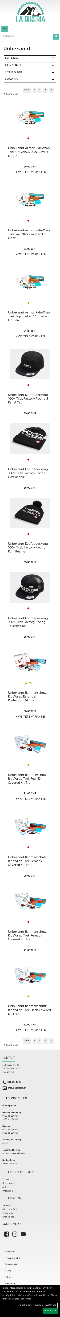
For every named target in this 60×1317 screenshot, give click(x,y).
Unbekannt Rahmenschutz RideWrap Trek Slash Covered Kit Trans (29, 1010)
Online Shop (8, 1217)
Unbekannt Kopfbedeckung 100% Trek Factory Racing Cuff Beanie (28, 473)
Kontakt (6, 1179)
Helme (8, 1271)
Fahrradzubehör (13, 1258)
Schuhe (8, 1277)
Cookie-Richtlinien (22, 1299)
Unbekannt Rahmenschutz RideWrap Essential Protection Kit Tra (27, 697)
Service (6, 1205)
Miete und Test (9, 1209)
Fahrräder (10, 1252)
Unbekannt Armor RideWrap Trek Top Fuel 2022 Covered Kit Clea (29, 316)
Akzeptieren (50, 1311)
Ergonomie (7, 1213)
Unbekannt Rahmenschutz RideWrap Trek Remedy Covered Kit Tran (27, 861)
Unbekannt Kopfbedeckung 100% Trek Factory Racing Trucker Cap (28, 622)
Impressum (7, 1191)
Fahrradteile (11, 1265)
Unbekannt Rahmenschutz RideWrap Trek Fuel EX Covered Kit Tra (27, 779)
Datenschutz (8, 1183)
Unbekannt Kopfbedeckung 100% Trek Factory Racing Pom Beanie (28, 548)
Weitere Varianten (31, 172)
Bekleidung (10, 1284)
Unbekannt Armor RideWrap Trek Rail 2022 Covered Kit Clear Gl (29, 234)
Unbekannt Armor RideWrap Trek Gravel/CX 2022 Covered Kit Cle (29, 152)
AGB (4, 1187)
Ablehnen (51, 1305)
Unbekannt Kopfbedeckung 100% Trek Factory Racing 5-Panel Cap (28, 399)
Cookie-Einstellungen (31, 1305)
